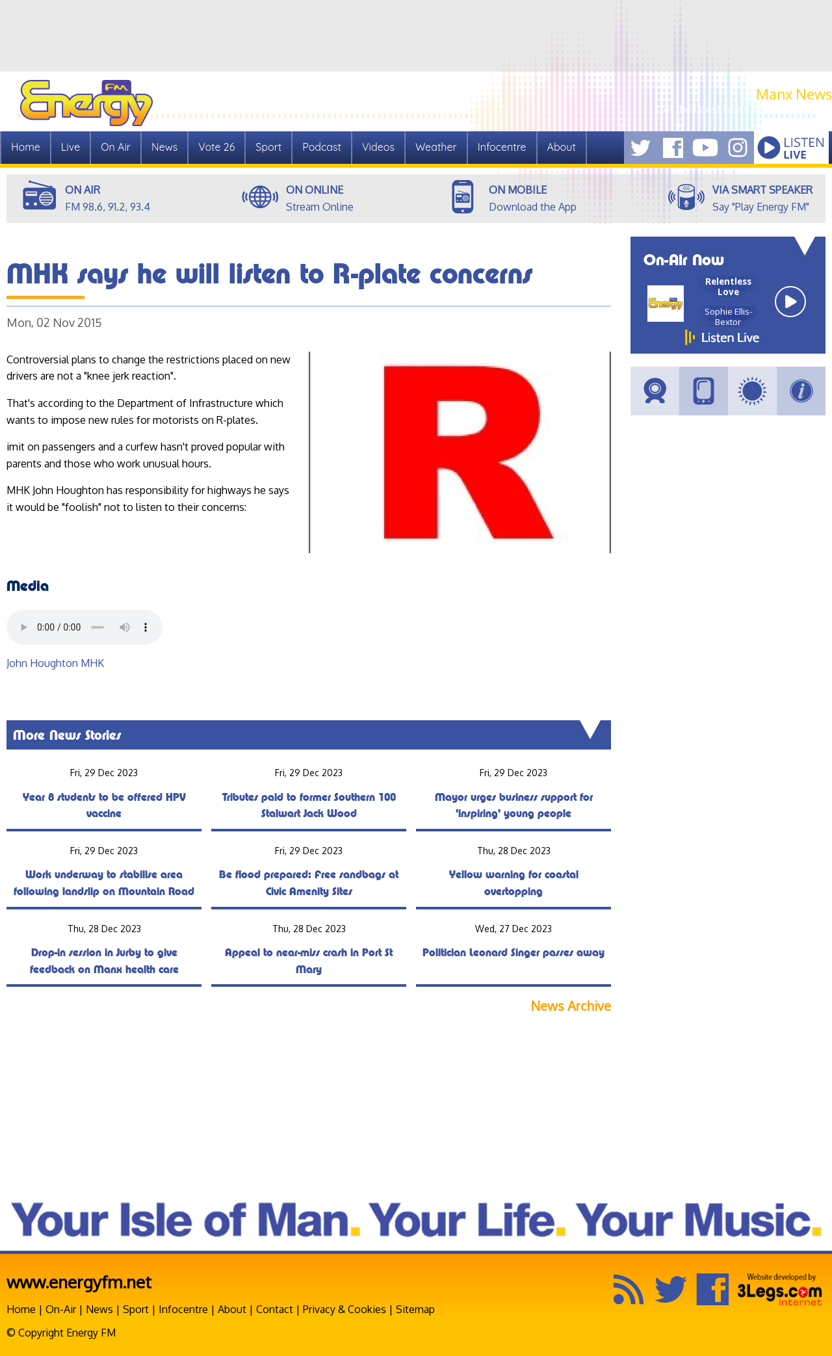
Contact (274, 1309)
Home (25, 146)
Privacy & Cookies (344, 1309)
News (164, 146)
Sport (268, 146)
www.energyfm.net (78, 1281)
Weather (436, 146)
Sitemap (415, 1309)
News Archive (570, 1006)
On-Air (61, 1309)
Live (70, 146)
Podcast (321, 146)
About (561, 146)
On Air (116, 146)
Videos (378, 146)
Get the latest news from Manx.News (744, 109)
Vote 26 (216, 146)
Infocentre (502, 146)
